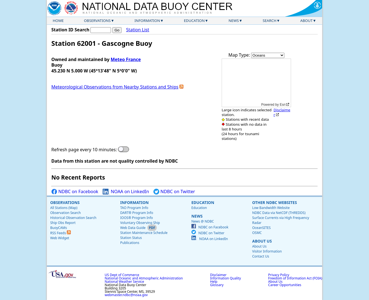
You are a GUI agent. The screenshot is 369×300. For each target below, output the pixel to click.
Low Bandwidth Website (271, 207)
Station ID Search (70, 30)
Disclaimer (282, 112)
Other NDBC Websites (274, 202)
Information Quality (225, 278)
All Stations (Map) (63, 207)
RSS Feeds (60, 233)
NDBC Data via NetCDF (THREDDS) (278, 212)
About (306, 20)
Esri (282, 105)
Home (58, 20)
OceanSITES (261, 227)
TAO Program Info (134, 207)
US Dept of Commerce (122, 275)
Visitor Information (267, 251)
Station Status (131, 237)
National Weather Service (124, 281)
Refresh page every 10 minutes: (84, 150)
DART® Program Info (136, 212)
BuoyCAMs (58, 227)
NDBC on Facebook (74, 192)
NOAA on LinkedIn (126, 192)
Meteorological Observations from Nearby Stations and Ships (114, 87)
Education (194, 20)
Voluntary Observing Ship (140, 222)
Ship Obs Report (62, 222)
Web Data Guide (132, 227)
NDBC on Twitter (174, 192)
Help (213, 281)
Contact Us (260, 256)
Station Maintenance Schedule (144, 232)
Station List (137, 30)
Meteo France (126, 59)
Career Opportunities (284, 285)
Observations (97, 20)
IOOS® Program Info (136, 217)
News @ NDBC (202, 221)
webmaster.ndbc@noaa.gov (126, 295)
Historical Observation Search (73, 217)
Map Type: (239, 55)
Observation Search (65, 212)
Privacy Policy (278, 275)
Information (147, 20)
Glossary (216, 285)
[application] (256, 83)
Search (270, 20)
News (234, 20)
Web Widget (59, 238)
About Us (262, 241)
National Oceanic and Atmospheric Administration (144, 278)
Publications (129, 242)
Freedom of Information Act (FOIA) (295, 278)
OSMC (257, 232)
